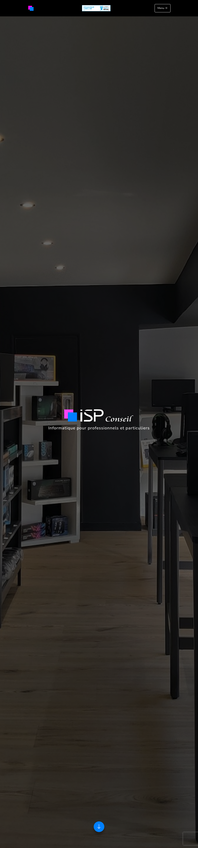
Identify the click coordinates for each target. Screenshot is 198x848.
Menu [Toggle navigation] (162, 8)
